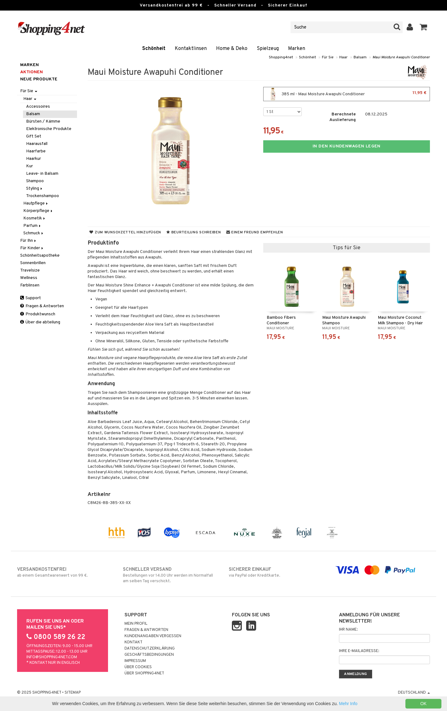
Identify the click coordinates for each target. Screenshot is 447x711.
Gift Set (33, 136)
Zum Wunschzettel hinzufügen (125, 232)
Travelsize (30, 270)
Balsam (360, 57)
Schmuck (33, 233)
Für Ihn (28, 240)
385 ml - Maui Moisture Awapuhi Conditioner (347, 94)
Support (30, 298)
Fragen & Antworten (42, 306)
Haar (343, 57)
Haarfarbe (36, 151)
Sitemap (73, 692)
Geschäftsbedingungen (149, 654)
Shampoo (35, 181)
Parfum (32, 225)
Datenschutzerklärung (149, 648)
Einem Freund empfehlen (254, 232)
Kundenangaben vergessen (152, 636)
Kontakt (133, 642)
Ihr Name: (348, 629)
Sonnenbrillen (33, 263)
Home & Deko (231, 49)
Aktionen (31, 72)
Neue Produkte (38, 79)
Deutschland (414, 692)
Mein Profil (135, 623)
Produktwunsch (37, 314)
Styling (34, 188)
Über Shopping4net (144, 673)
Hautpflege (36, 203)
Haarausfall (36, 143)
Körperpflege (38, 211)
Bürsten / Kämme (43, 121)
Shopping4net (281, 57)
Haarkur (33, 158)
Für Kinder (32, 248)
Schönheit (153, 49)
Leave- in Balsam (42, 173)
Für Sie (327, 57)
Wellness (28, 278)
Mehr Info (348, 703)
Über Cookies (138, 667)
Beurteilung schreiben (193, 232)
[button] (423, 27)
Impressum (135, 661)
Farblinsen (29, 285)
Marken (296, 49)
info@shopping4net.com (51, 657)
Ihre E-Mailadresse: (359, 651)
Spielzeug (268, 49)
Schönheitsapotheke (40, 255)
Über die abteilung (40, 322)
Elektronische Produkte (48, 129)
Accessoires (38, 106)
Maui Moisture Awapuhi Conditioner (401, 57)
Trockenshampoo (42, 196)
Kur (29, 166)
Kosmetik (34, 218)
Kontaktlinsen (191, 49)
